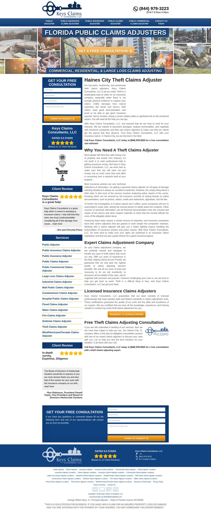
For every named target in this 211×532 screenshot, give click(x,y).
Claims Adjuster (71, 469)
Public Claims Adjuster (115, 22)
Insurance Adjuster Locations (65, 472)
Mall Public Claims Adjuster (58, 287)
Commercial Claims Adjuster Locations (140, 472)
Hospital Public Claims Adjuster (60, 298)
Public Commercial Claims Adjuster (139, 22)
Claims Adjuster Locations (87, 472)
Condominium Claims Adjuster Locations (66, 479)
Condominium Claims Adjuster (60, 293)
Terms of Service (99, 485)
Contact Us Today (161, 22)
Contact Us (111, 485)
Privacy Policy (158, 482)
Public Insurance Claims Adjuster (70, 22)
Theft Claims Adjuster (54, 327)
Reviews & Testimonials (142, 482)
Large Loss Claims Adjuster (58, 276)
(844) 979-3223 (151, 8)
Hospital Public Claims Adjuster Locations (118, 476)
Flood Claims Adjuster (55, 304)
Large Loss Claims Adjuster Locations (60, 476)
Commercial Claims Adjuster (125, 469)
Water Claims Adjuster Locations (145, 479)
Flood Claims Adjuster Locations (57, 482)
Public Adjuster (49, 22)
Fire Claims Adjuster (54, 315)
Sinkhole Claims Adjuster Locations (95, 479)
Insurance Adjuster (86, 469)
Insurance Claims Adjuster (104, 469)
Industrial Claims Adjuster (57, 282)
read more (57, 224)
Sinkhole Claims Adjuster (56, 321)
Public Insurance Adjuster (94, 22)
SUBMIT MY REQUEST (62, 119)
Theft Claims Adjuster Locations (82, 482)
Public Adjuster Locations (147, 469)
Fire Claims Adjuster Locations (121, 479)
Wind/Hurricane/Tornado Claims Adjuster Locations (114, 482)
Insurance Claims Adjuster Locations (111, 472)
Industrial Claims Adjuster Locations (88, 476)
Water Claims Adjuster (55, 310)
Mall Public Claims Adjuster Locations (148, 476)
